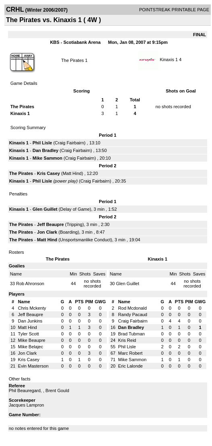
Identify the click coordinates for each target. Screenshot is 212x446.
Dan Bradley (45, 150)
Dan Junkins (30, 321)
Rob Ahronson (30, 283)
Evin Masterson (33, 366)
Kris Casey (48, 173)
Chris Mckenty (32, 308)
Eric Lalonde (130, 366)
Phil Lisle (42, 142)
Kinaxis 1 (169, 59)
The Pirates (72, 60)
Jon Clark (47, 232)
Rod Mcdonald (132, 308)
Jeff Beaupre (50, 224)
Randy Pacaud (132, 314)
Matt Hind (71, 173)
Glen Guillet (45, 209)
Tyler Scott (28, 333)
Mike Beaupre (32, 340)
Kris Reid (127, 340)
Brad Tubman (131, 333)
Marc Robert (130, 353)
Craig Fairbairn (69, 142)
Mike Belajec (30, 346)
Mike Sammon (47, 158)
